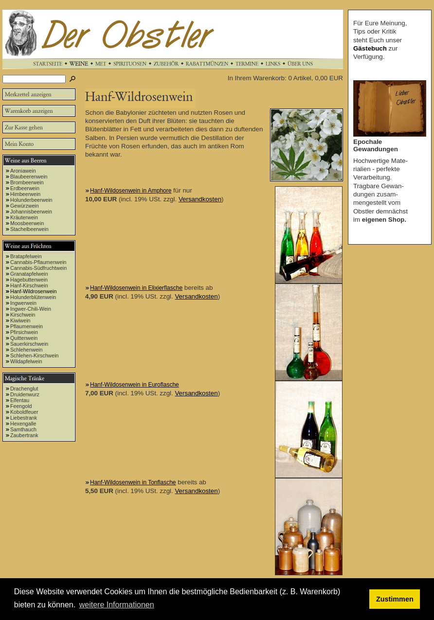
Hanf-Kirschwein (29, 285)
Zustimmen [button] (395, 599)
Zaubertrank (24, 435)
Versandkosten (200, 199)
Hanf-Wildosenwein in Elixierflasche (136, 287)
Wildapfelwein (26, 361)
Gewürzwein (24, 206)
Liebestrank (23, 418)
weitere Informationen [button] (116, 605)
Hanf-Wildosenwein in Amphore (130, 190)
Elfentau (19, 400)
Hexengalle (23, 423)
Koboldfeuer (24, 412)
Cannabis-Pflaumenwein (38, 262)
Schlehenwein (26, 350)
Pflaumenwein (26, 326)
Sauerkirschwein (29, 344)
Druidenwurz (24, 394)
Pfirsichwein (24, 332)
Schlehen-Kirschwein (34, 355)
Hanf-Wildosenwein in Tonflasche (133, 482)
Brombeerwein (27, 182)
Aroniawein (23, 171)
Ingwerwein (23, 303)
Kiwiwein (20, 320)
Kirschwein (23, 315)
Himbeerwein (25, 194)
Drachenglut (24, 388)
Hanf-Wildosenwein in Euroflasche (134, 384)
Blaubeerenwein (28, 176)
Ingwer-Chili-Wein (30, 309)
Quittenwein (23, 338)
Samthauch (23, 429)
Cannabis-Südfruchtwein (38, 268)
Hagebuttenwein (29, 280)
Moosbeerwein (27, 223)
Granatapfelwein (29, 274)
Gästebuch (370, 48)
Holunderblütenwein (33, 297)
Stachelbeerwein (29, 229)
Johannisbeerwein (31, 211)
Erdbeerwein (24, 188)
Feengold (21, 406)
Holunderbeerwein (31, 200)
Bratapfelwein (26, 256)
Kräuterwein (24, 217)
